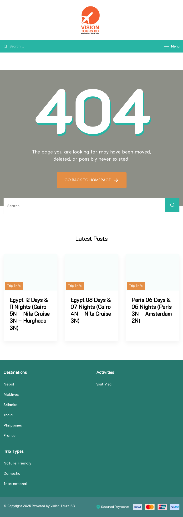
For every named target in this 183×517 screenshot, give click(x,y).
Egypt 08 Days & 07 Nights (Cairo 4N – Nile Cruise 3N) (91, 310)
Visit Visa (104, 384)
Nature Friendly (17, 463)
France (9, 435)
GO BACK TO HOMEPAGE (88, 180)
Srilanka (10, 404)
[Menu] (166, 46)
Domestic (12, 473)
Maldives (11, 394)
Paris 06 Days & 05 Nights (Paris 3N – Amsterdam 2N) (152, 310)
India (8, 415)
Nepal (9, 384)
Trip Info (14, 286)
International (15, 483)
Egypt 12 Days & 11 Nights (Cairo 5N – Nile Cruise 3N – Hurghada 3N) (30, 313)
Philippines (13, 425)
